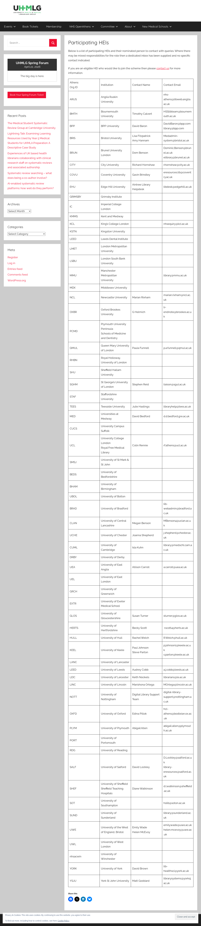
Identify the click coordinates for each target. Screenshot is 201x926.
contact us (162, 68)
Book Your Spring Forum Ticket (27, 94)
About (130, 26)
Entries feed (15, 268)
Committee (109, 26)
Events (10, 26)
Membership (53, 26)
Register (13, 257)
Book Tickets (30, 26)
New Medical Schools (157, 26)
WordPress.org (17, 280)
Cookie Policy (63, 921)
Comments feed (18, 274)
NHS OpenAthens (81, 26)
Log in (11, 263)
